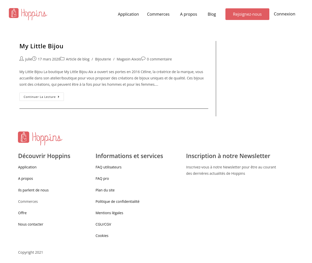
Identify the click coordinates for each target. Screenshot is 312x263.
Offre (22, 212)
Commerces (158, 14)
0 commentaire (159, 59)
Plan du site (105, 190)
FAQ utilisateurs (108, 167)
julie (28, 59)
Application (128, 14)
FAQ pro (102, 178)
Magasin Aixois (129, 59)
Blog (212, 14)
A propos (188, 14)
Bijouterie (103, 59)
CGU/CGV (103, 224)
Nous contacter (30, 224)
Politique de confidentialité (117, 201)
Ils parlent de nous (33, 190)
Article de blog (77, 59)
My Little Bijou (41, 46)
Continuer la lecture (42, 97)
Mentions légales (109, 212)
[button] (247, 14)
